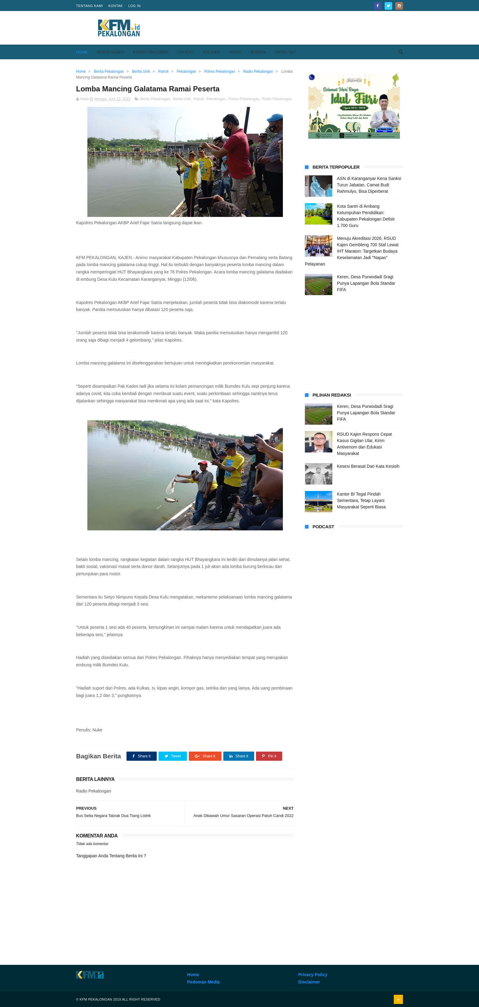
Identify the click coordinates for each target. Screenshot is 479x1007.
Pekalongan (216, 99)
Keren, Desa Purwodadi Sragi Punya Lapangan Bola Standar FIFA (366, 283)
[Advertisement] (292, 28)
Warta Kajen (110, 52)
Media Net (285, 52)
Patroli (186, 52)
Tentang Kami (89, 6)
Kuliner (211, 52)
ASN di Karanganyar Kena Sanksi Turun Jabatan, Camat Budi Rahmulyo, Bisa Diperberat (369, 185)
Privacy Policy (312, 974)
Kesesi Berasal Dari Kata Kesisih (368, 466)
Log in (134, 6)
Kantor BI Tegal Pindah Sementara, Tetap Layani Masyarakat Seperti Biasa (361, 500)
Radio (235, 52)
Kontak (115, 6)
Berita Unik (182, 99)
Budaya (258, 52)
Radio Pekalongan (277, 99)
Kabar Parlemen (151, 52)
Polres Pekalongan (244, 99)
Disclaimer (309, 982)
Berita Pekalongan (155, 99)
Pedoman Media (203, 982)
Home (82, 52)
